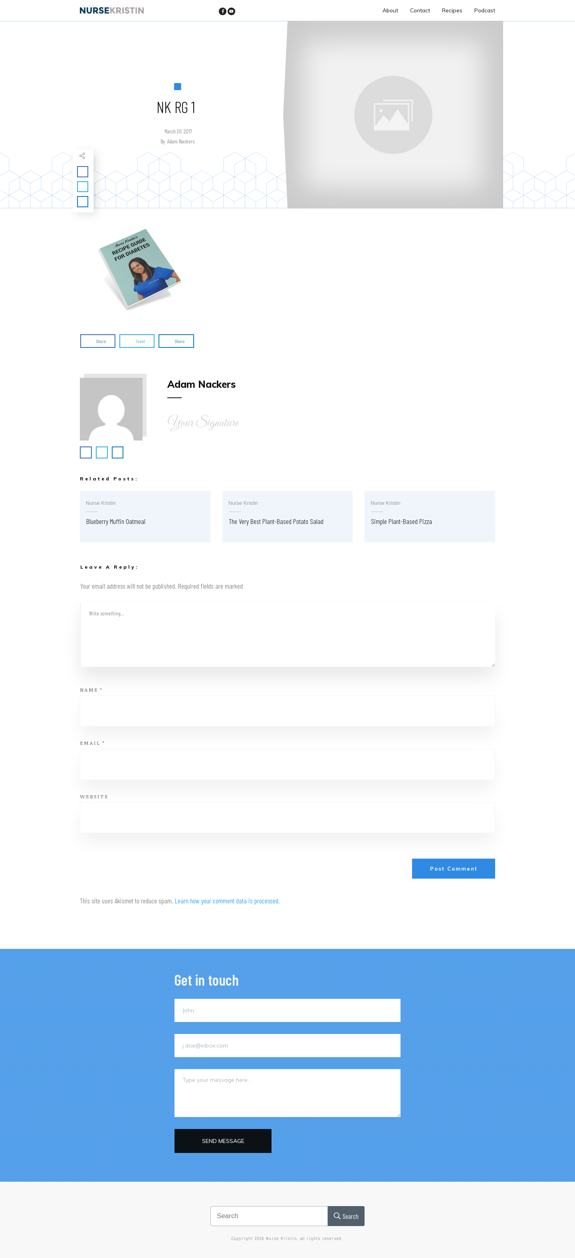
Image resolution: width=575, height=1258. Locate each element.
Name (91, 689)
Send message (223, 1141)
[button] (140, 269)
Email (92, 742)
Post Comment (454, 868)
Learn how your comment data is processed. (227, 900)
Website (94, 796)
